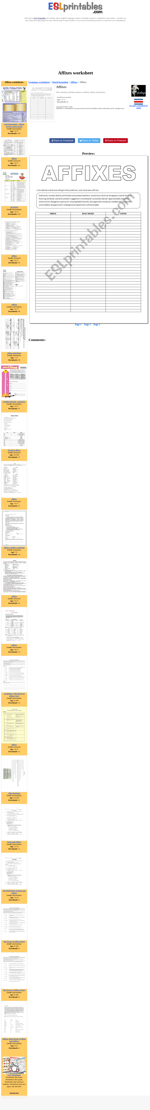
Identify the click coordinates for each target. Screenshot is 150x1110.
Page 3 (96, 324)
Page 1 (78, 324)
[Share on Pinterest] (115, 140)
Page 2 (87, 324)
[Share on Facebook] (62, 140)
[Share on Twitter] (89, 140)
